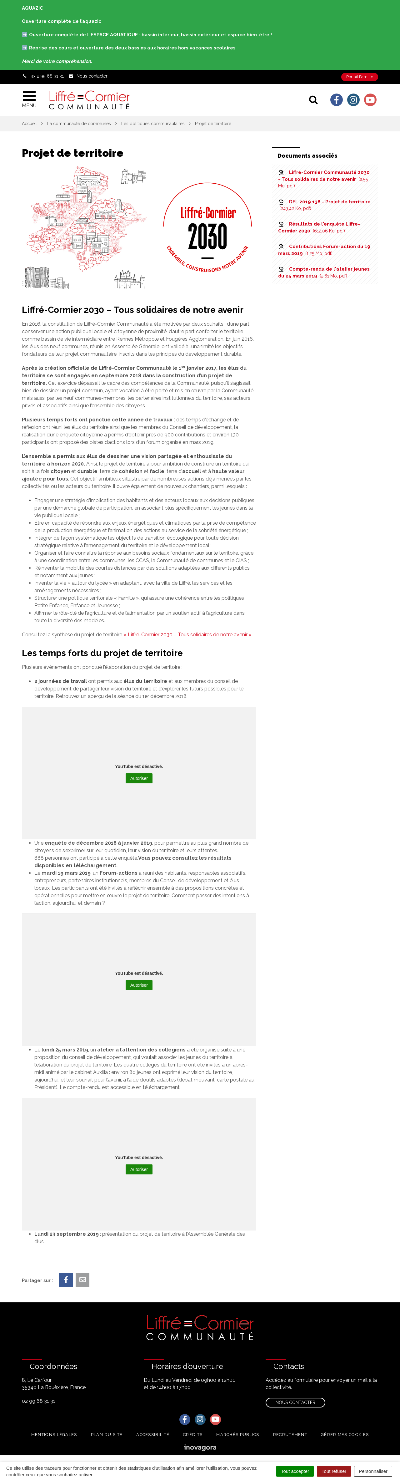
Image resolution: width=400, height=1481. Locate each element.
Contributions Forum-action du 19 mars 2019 (324, 250)
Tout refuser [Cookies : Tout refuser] (334, 1471)
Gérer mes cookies (345, 1434)
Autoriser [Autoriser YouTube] (139, 778)
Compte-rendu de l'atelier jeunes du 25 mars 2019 (324, 272)
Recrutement (290, 1434)
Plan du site (107, 1434)
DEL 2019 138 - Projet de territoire (324, 205)
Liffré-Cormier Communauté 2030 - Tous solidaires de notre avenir (324, 179)
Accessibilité (152, 1434)
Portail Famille (359, 76)
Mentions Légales (54, 1434)
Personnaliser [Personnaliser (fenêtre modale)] (373, 1471)
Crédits (192, 1434)
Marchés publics (237, 1434)
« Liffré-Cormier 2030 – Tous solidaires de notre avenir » (187, 635)
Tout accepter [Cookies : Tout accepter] (295, 1471)
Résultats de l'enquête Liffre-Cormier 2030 (319, 227)
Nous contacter (295, 1402)
